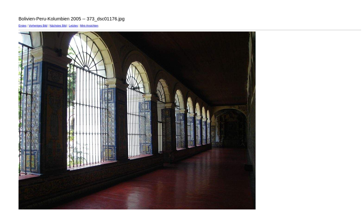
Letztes (73, 25)
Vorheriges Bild (38, 25)
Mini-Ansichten (89, 25)
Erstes (22, 25)
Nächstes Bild (58, 25)
